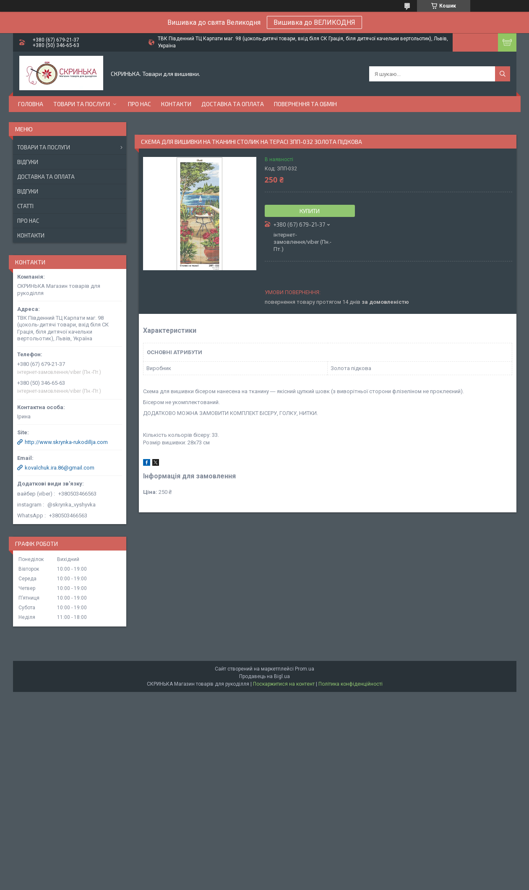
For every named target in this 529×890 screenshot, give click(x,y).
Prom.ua (304, 669)
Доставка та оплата (232, 103)
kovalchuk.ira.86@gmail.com (59, 468)
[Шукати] (502, 73)
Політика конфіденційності (350, 684)
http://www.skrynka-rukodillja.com (66, 442)
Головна (30, 103)
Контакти (176, 103)
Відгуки (27, 162)
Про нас (139, 103)
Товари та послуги (81, 103)
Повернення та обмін (305, 103)
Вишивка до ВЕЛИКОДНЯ (314, 22)
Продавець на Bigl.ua (264, 676)
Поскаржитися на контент (284, 684)
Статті (25, 206)
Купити (310, 211)
